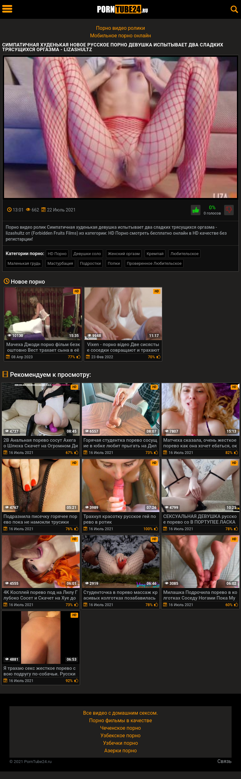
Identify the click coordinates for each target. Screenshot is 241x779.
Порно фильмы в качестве (120, 720)
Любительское (184, 253)
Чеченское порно (120, 728)
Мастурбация (60, 263)
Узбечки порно (120, 743)
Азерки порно (120, 751)
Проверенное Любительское (154, 263)
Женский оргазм (124, 253)
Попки (114, 263)
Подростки (90, 263)
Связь (224, 761)
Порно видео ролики (120, 28)
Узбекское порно (120, 736)
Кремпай (155, 253)
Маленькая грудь (24, 263)
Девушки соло (87, 253)
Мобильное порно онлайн (120, 36)
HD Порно (57, 253)
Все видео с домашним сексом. (120, 713)
